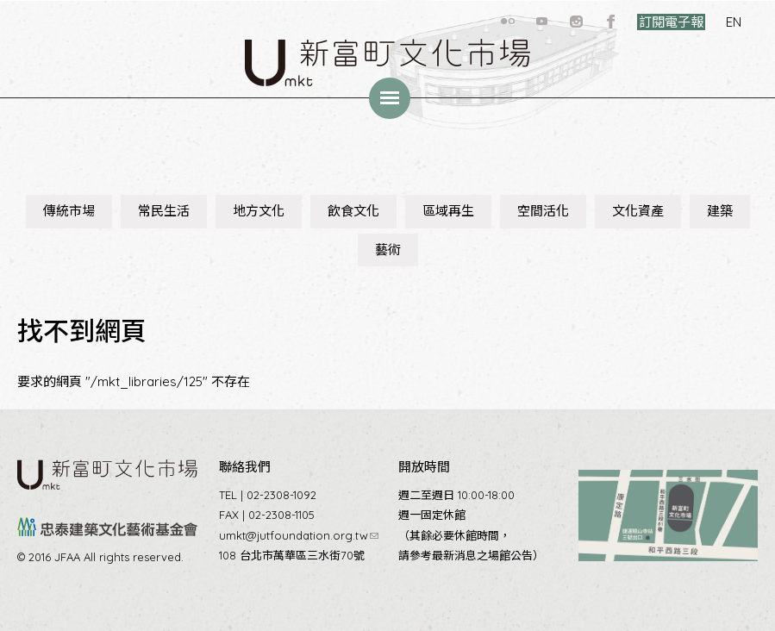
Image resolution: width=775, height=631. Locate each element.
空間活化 (543, 211)
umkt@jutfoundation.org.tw (298, 535)
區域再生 (448, 211)
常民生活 (164, 211)
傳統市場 (69, 211)
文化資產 (638, 211)
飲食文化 (353, 211)
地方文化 (258, 211)
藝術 (388, 249)
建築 (720, 211)
